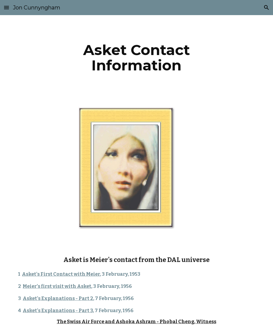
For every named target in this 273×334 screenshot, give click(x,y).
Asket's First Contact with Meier (61, 274)
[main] (136, 58)
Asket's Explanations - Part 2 (58, 298)
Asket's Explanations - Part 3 (58, 310)
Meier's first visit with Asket (57, 286)
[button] (6, 7)
